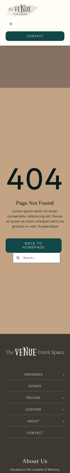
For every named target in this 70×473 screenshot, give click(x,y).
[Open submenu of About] (62, 421)
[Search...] (36, 258)
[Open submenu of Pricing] (62, 398)
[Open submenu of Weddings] (62, 374)
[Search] (18, 258)
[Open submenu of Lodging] (62, 409)
